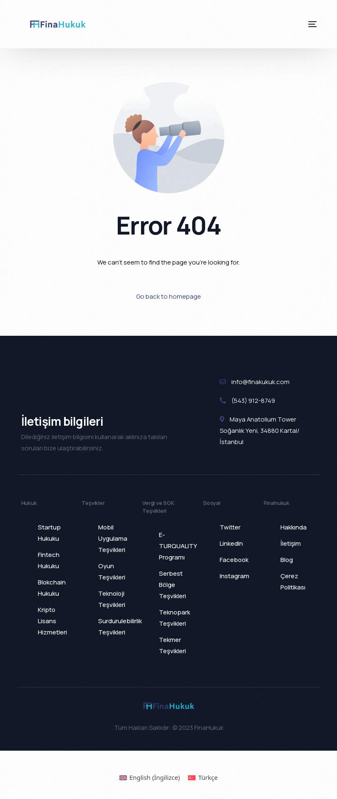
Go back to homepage (168, 296)
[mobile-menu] (304, 24)
